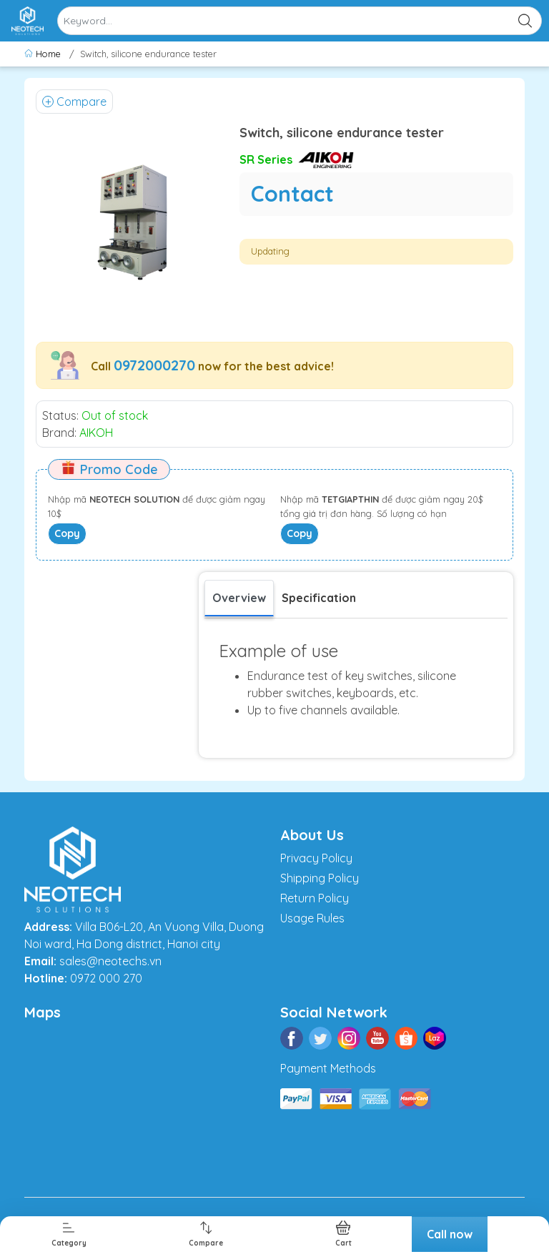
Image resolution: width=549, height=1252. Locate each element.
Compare (74, 101)
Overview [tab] (239, 598)
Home (44, 53)
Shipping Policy (319, 878)
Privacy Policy (316, 858)
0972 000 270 (106, 978)
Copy (67, 533)
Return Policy (314, 898)
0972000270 (154, 365)
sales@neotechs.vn (110, 961)
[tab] (319, 598)
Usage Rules (312, 918)
